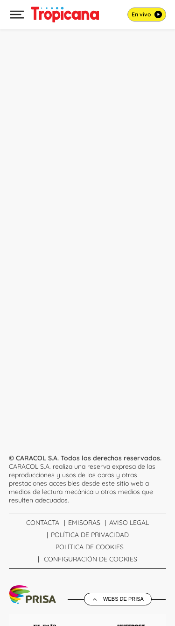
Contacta (42, 522)
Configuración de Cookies (90, 559)
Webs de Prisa (123, 599)
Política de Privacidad (90, 535)
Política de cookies (90, 547)
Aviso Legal (129, 522)
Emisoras (84, 522)
